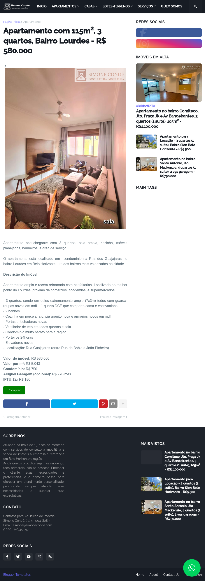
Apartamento (32, 21)
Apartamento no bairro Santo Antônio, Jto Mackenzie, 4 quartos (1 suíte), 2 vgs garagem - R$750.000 (178, 167)
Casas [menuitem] (89, 6)
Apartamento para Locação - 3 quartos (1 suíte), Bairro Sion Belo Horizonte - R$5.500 (177, 143)
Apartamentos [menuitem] (64, 6)
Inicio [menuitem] (42, 6)
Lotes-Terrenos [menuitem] (116, 6)
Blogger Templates (17, 574)
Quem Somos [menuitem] (171, 6)
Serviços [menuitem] (145, 6)
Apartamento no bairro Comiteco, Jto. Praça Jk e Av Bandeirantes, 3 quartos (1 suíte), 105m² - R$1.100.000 (167, 119)
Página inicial (12, 21)
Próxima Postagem (112, 416)
